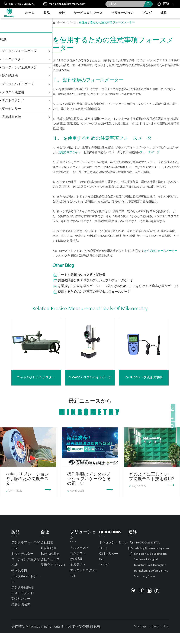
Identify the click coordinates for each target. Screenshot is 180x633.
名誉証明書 (48, 548)
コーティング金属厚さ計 (19, 67)
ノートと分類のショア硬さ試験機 (81, 275)
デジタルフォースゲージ (19, 51)
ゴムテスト (78, 553)
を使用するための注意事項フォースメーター (107, 22)
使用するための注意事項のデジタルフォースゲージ (94, 292)
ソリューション (122, 13)
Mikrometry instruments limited (48, 626)
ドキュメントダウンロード (113, 545)
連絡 (163, 13)
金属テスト (78, 564)
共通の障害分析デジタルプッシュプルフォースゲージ (96, 280)
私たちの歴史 (50, 554)
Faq (101, 559)
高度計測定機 (11, 117)
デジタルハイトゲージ (18, 84)
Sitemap (140, 626)
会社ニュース (50, 559)
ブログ (147, 13)
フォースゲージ (149, 152)
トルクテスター (13, 59)
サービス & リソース (88, 13)
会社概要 (47, 542)
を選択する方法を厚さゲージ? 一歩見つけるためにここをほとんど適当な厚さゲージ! (118, 286)
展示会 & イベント (53, 565)
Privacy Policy (159, 626)
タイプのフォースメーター (160, 250)
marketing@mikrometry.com (67, 4)
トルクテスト (79, 548)
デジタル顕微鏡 (13, 92)
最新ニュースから (90, 408)
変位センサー (11, 109)
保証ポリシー (108, 554)
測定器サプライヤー (70, 152)
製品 (46, 13)
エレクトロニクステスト (84, 573)
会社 (62, 13)
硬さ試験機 (10, 76)
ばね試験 (76, 559)
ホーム (30, 13)
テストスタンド (13, 100)
